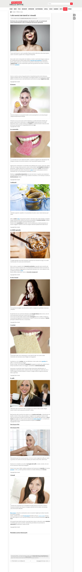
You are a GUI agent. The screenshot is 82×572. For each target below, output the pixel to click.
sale (19, 218)
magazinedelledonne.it (44, 555)
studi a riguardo (37, 418)
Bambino (56, 9)
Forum (69, 9)
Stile (19, 9)
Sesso (50, 9)
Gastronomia (39, 9)
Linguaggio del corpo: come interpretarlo (42, 561)
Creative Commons (28, 556)
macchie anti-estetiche (36, 60)
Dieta (61, 9)
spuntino (44, 361)
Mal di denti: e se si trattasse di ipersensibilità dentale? (18, 561)
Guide (65, 9)
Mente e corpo (20, 11)
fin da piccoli (26, 515)
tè (18, 469)
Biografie (24, 9)
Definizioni (31, 9)
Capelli (46, 9)
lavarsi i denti (42, 515)
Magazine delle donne (36, 555)
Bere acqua (13, 513)
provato (12, 469)
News (15, 9)
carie (31, 170)
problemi (17, 64)
